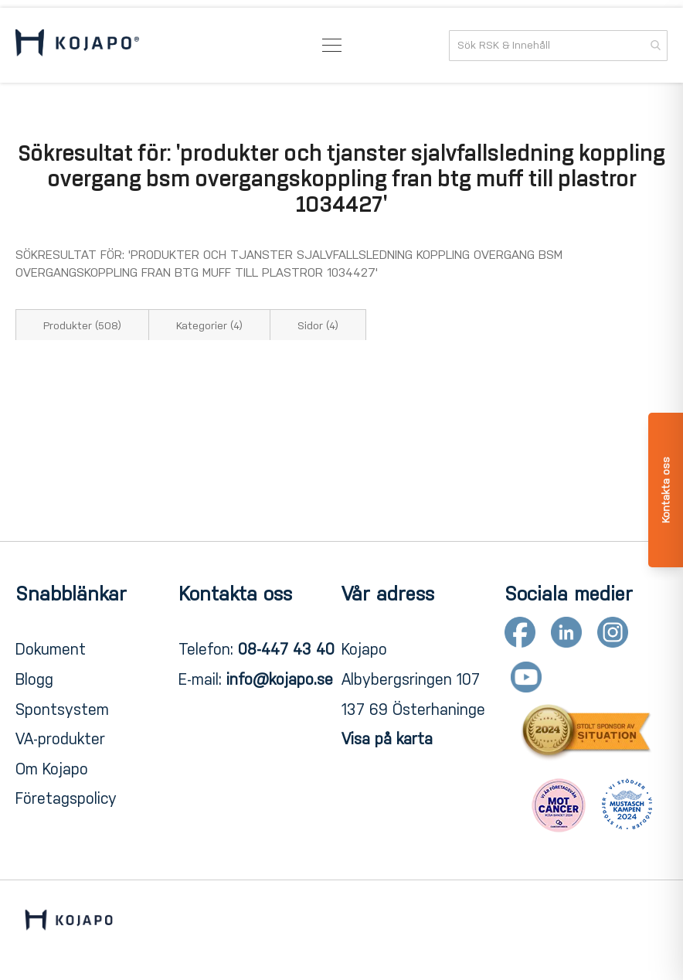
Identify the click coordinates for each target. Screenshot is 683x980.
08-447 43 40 (286, 649)
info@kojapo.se (279, 679)
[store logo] (77, 45)
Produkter (82, 325)
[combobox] (558, 45)
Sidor (317, 325)
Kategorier (209, 325)
